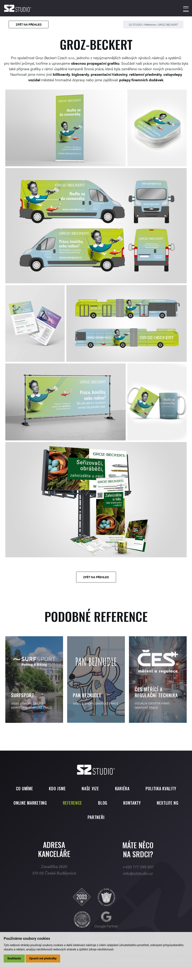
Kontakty (132, 803)
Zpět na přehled (29, 24)
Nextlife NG (167, 803)
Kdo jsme (57, 788)
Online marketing (30, 803)
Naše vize (90, 788)
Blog (102, 803)
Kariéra (122, 788)
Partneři (96, 817)
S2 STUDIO (135, 24)
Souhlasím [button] (14, 958)
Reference (150, 24)
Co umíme (24, 788)
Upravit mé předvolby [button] (42, 958)
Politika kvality (161, 788)
